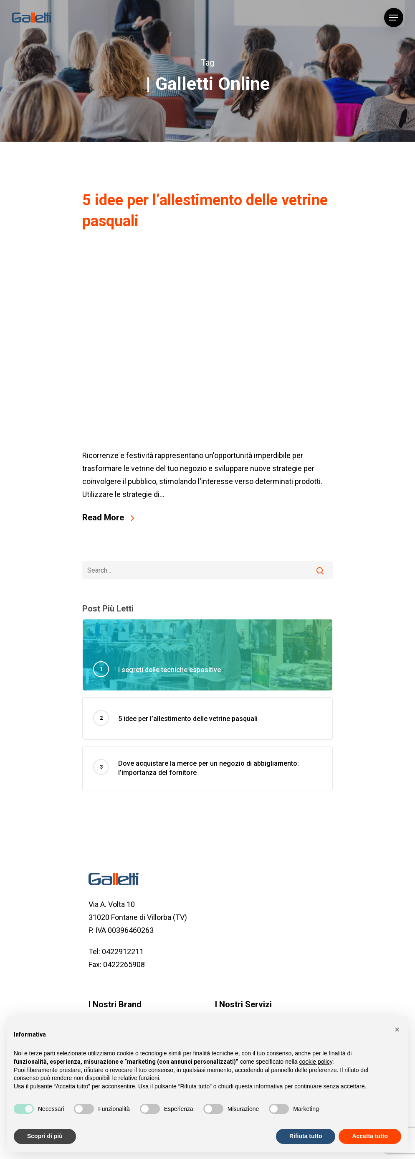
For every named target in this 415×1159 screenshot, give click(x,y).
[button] (397, 1029)
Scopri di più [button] (45, 1136)
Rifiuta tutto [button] (305, 1136)
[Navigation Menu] (393, 17)
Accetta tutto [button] (370, 1136)
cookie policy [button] (315, 1061)
